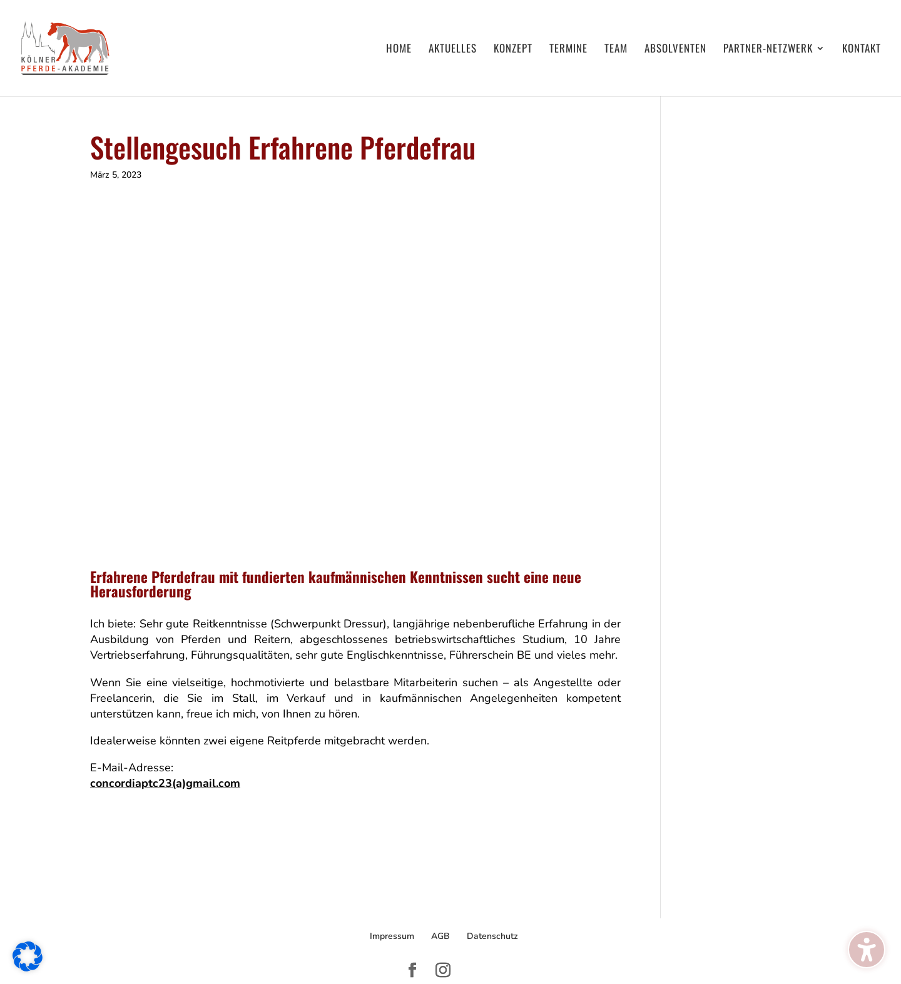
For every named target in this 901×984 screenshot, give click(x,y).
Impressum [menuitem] (392, 936)
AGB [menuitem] (440, 936)
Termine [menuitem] (568, 50)
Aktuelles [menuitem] (453, 50)
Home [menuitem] (399, 50)
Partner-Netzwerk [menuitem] (768, 50)
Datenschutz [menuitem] (492, 936)
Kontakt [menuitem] (861, 50)
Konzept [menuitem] (513, 50)
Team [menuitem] (616, 50)
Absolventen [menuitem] (675, 50)
